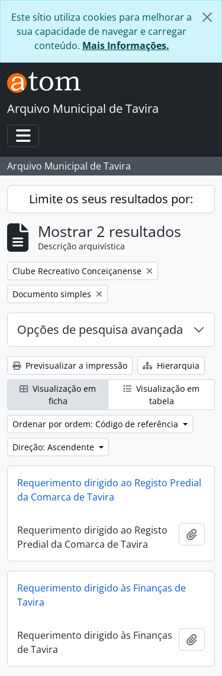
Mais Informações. (125, 45)
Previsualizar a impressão (69, 365)
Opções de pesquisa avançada (100, 329)
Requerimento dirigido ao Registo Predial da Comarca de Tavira (109, 489)
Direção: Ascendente (54, 447)
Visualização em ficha (58, 395)
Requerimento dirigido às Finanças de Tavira (101, 595)
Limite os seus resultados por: (111, 199)
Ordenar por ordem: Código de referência (96, 424)
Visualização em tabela (161, 395)
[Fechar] (207, 17)
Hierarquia (171, 365)
